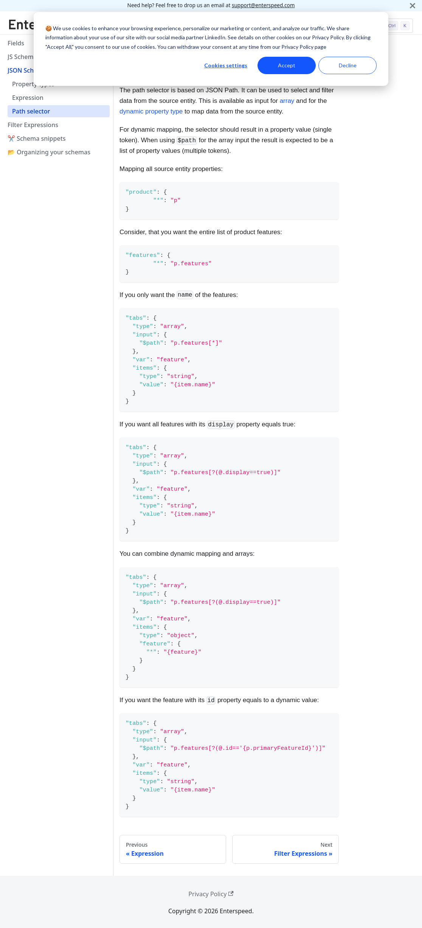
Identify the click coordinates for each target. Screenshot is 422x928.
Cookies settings (225, 65)
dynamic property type (151, 111)
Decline (348, 65)
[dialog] (211, 49)
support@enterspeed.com (263, 5)
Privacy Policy (210, 894)
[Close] (412, 5)
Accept (286, 65)
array (287, 100)
